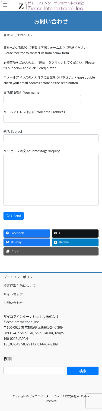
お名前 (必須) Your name (42, 96)
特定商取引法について (19, 285)
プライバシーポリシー (19, 277)
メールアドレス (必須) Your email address (42, 116)
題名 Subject (51, 135)
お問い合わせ (13, 302)
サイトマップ (13, 294)
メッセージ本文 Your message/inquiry (51, 177)
